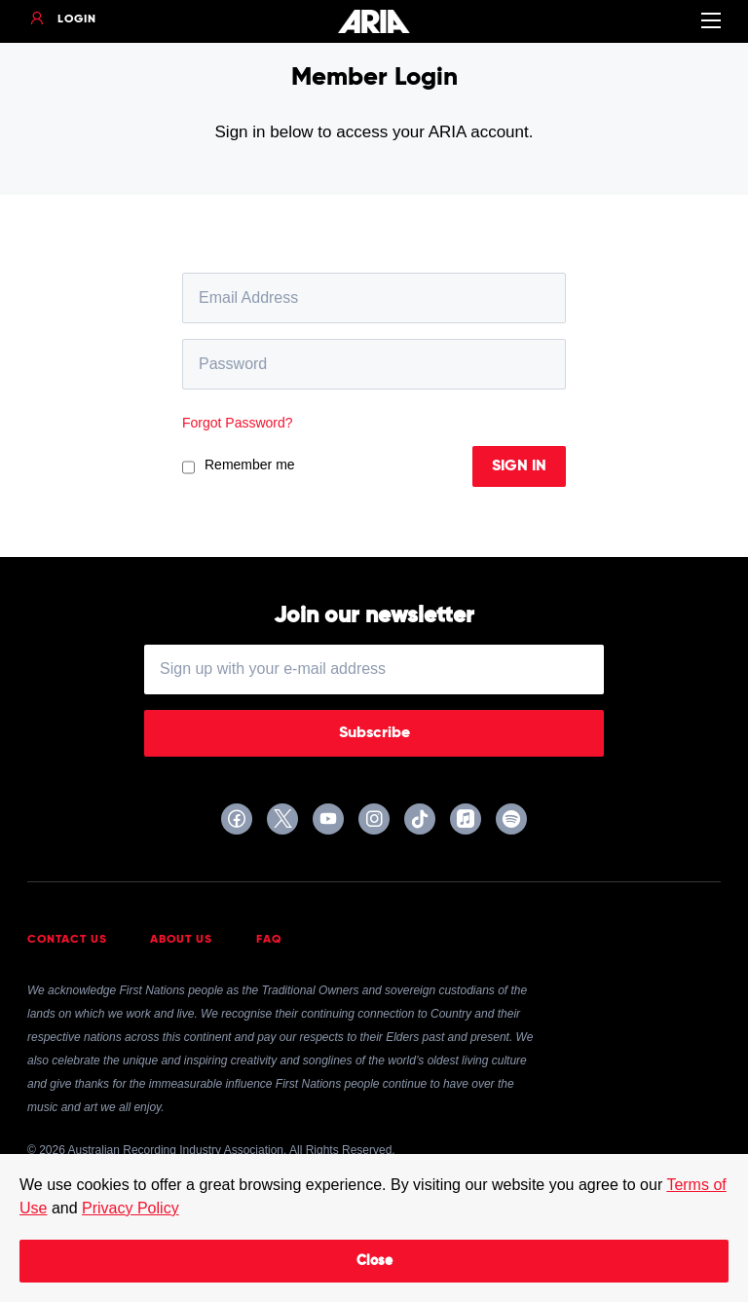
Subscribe (374, 733)
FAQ (269, 940)
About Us (181, 940)
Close (374, 1261)
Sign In (519, 466)
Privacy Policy (130, 1208)
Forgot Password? (237, 422)
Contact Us (67, 940)
